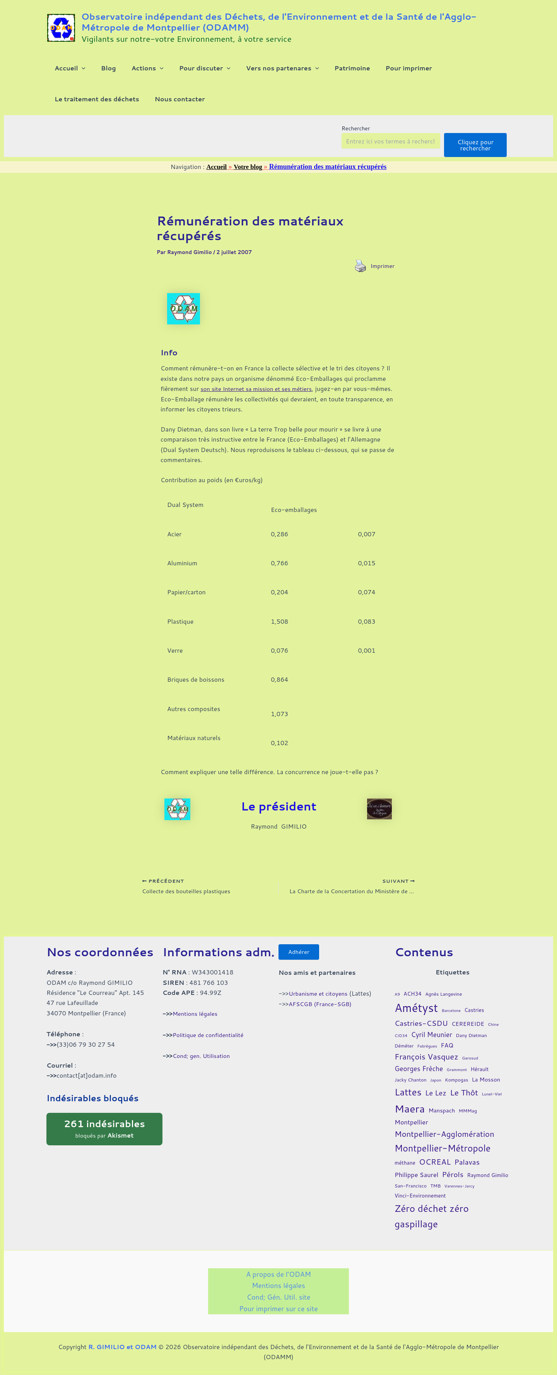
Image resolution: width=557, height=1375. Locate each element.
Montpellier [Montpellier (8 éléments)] (411, 1127)
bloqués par (104, 1133)
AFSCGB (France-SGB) (323, 1011)
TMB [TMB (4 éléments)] (435, 1190)
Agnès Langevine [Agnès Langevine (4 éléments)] (443, 998)
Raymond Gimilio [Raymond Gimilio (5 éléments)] (487, 1180)
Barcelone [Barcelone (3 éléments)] (451, 1015)
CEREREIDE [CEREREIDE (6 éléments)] (467, 1029)
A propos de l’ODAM (249, 1280)
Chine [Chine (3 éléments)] (493, 1029)
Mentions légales (197, 1018)
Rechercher (356, 141)
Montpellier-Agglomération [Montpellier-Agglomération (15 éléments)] (444, 1139)
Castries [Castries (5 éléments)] (474, 1014)
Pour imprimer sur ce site (278, 1307)
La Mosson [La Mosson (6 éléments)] (486, 1084)
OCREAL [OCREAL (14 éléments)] (435, 1166)
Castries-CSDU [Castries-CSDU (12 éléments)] (421, 1028)
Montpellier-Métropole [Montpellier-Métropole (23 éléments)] (442, 1152)
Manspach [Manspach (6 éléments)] (442, 1115)
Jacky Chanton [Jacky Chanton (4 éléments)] (410, 1085)
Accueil (216, 179)
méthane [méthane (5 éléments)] (405, 1167)
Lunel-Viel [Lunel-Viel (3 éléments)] (492, 1099)
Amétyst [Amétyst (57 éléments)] (416, 1012)
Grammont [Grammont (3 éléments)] (457, 1074)
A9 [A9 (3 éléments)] (397, 998)
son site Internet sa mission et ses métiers (261, 400)
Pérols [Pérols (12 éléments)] (453, 1179)
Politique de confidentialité (211, 1039)
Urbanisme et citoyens (320, 1000)
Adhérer (301, 958)
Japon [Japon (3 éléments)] (435, 1085)
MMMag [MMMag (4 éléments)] (468, 1115)
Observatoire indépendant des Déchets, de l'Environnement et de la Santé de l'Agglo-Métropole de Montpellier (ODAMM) (279, 21)
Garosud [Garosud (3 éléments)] (470, 1063)
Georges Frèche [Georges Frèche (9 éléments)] (419, 1073)
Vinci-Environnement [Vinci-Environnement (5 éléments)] (420, 1200)
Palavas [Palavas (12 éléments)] (467, 1167)
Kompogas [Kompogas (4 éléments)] (456, 1085)
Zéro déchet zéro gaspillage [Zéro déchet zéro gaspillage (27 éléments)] (432, 1220)
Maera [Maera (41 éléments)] (410, 1113)
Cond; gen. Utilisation (203, 1060)
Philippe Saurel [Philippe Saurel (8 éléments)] (416, 1179)
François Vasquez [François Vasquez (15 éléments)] (426, 1061)
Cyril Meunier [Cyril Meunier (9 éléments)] (431, 1039)
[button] (77, 71)
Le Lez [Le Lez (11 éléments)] (435, 1098)
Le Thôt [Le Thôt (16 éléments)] (464, 1097)
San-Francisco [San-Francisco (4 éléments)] (411, 1190)
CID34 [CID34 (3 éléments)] (401, 1040)
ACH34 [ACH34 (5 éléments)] (412, 998)
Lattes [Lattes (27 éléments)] (408, 1097)
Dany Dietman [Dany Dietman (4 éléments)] (471, 1040)
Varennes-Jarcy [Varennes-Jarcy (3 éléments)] (459, 1191)
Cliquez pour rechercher (475, 157)
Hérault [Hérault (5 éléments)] (480, 1074)
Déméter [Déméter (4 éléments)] (404, 1050)
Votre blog (248, 179)
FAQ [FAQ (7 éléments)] (447, 1050)
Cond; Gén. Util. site (278, 1293)
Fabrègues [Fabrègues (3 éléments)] (427, 1051)
